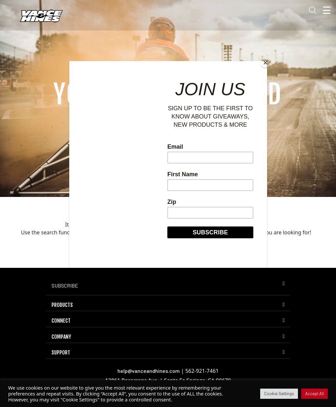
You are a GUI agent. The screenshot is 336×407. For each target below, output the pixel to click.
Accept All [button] (314, 393)
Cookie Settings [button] (279, 393)
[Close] (265, 63)
